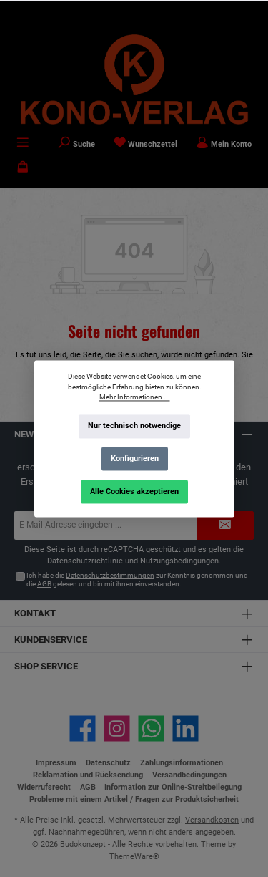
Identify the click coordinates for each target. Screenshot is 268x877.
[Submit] (225, 525)
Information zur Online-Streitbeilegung (173, 787)
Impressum (56, 762)
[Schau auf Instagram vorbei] (117, 728)
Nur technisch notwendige (134, 425)
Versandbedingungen (189, 775)
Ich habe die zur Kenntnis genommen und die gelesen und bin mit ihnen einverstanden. (137, 579)
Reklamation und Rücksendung (88, 775)
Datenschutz (108, 762)
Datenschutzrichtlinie (85, 561)
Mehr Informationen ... (134, 397)
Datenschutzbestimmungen (110, 575)
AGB (44, 584)
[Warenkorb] (23, 168)
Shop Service (46, 666)
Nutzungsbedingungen (179, 561)
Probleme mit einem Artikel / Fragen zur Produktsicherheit (134, 799)
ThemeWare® (134, 856)
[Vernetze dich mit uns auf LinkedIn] (185, 728)
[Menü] (23, 144)
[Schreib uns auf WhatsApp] (151, 728)
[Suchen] (76, 144)
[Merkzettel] (145, 144)
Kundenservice (50, 639)
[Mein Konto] (224, 144)
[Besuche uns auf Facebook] (82, 728)
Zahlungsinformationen (181, 762)
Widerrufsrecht (44, 787)
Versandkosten (212, 820)
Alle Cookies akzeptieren (134, 490)
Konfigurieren (134, 458)
